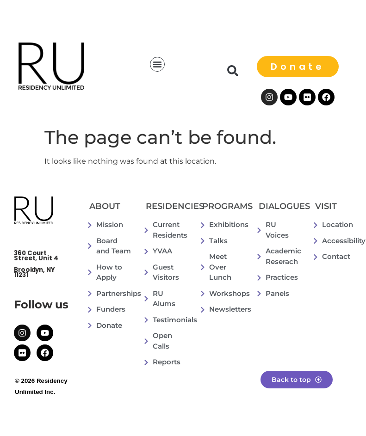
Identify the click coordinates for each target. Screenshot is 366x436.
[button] (157, 64)
